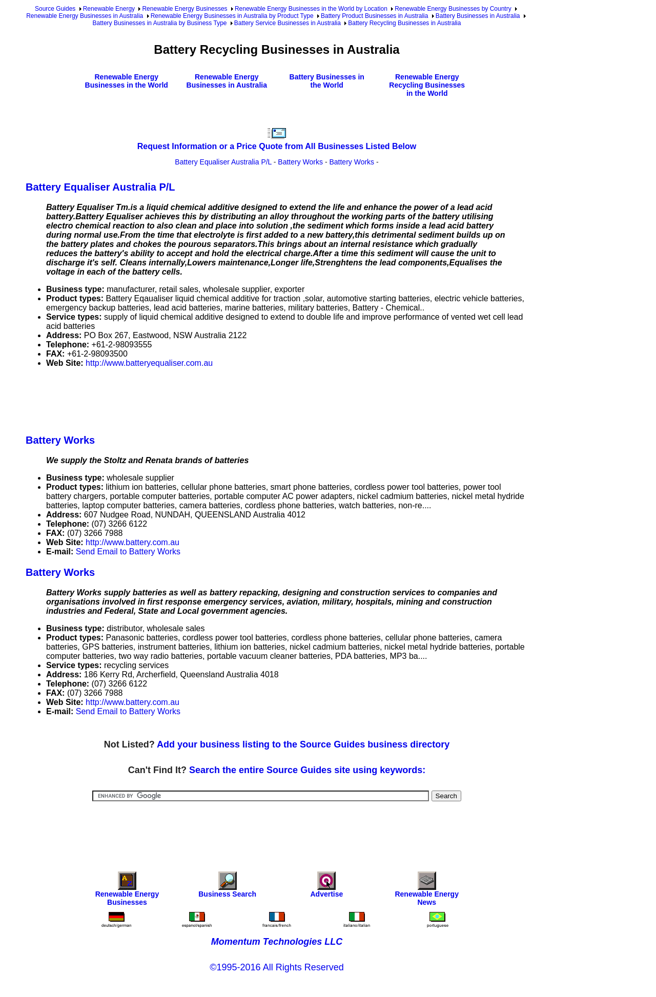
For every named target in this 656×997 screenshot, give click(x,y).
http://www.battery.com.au (132, 542)
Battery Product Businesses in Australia (374, 15)
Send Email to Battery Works (128, 551)
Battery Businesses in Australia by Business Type (160, 23)
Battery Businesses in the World (327, 81)
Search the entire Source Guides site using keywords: (307, 770)
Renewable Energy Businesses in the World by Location (311, 8)
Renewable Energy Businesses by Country (453, 8)
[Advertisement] (212, 399)
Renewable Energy (109, 8)
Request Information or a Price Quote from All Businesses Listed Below (276, 146)
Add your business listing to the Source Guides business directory (303, 744)
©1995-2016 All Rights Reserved (276, 967)
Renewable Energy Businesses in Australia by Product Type (232, 15)
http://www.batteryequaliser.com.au (149, 363)
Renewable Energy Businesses (184, 8)
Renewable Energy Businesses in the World (126, 81)
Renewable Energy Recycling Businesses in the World (427, 85)
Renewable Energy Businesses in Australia (84, 15)
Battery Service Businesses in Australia (287, 23)
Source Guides (55, 8)
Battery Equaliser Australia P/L (223, 162)
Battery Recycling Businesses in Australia (404, 23)
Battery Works (300, 162)
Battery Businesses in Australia (478, 15)
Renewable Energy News (427, 891)
